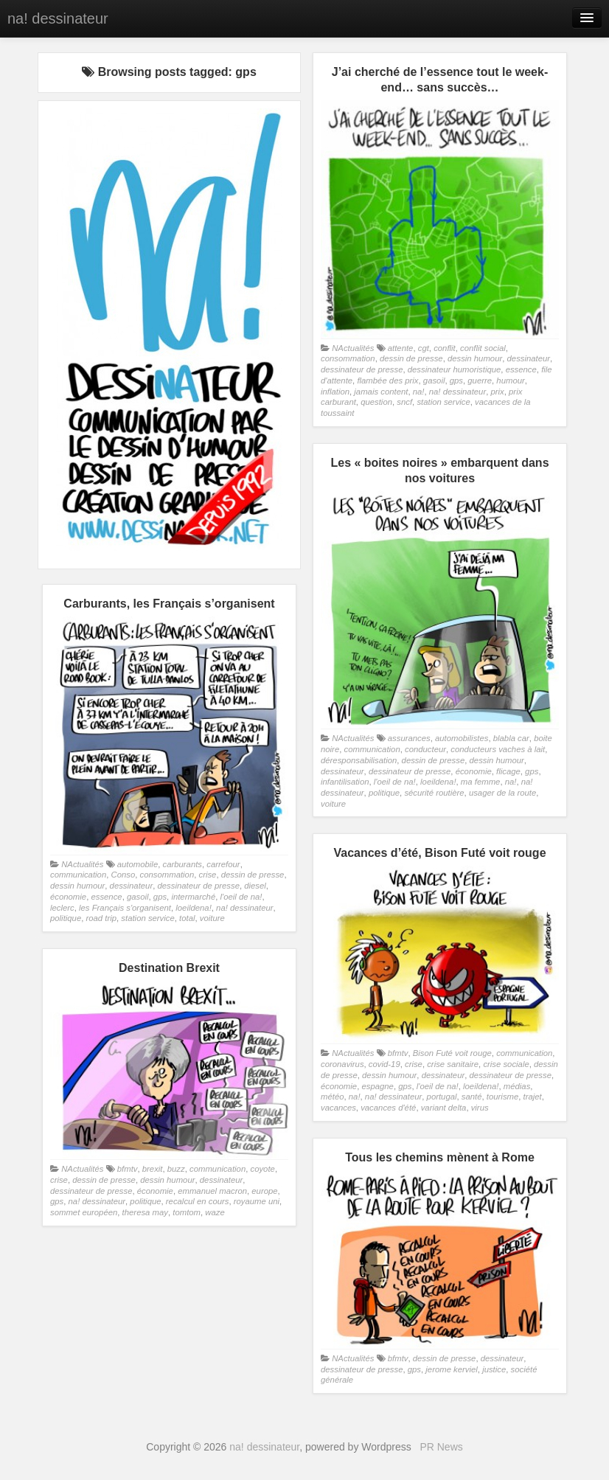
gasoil (434, 380)
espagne (377, 1086)
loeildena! (438, 781)
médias (517, 1086)
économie (474, 771)
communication (372, 749)
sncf (404, 401)
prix (497, 391)
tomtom (187, 1212)
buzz (176, 1168)
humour (510, 380)
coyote (262, 1168)
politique (384, 792)
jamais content (381, 391)
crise (208, 874)
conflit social (483, 348)
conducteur (425, 749)
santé (472, 1096)
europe (264, 1191)
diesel (255, 885)
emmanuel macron (212, 1191)
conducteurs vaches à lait (497, 749)
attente (401, 348)
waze (214, 1212)
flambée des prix (387, 380)
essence (521, 369)
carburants (182, 864)
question (376, 401)
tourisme (502, 1096)
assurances (409, 738)
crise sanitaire (452, 1064)
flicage (508, 771)
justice (494, 1369)
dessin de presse (411, 358)
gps (456, 380)
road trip (101, 918)
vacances (338, 1107)
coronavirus (342, 1064)
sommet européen (83, 1212)
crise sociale (506, 1064)
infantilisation (345, 781)
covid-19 (384, 1064)
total (187, 918)
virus (480, 1107)
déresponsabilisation (359, 760)
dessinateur (529, 358)
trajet (532, 1096)
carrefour (223, 864)
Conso (123, 874)
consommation (348, 358)
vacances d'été (388, 1107)
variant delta (444, 1107)
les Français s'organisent (125, 907)
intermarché (193, 896)
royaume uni (256, 1201)
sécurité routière (434, 792)
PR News (441, 1447)
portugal (442, 1096)
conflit (445, 348)
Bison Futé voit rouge (452, 1053)
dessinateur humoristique (454, 369)
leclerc (62, 907)
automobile (137, 864)
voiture (333, 803)
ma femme (481, 781)
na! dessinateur (57, 18)
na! (419, 391)
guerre (479, 380)
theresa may (145, 1212)
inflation (335, 391)
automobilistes (461, 738)
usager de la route (502, 792)
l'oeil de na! (395, 781)
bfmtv (398, 1053)
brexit (152, 1168)
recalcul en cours (197, 1201)
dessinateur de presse (362, 369)
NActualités (353, 348)
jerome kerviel (451, 1369)
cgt (423, 348)
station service (443, 401)
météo (332, 1096)
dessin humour (475, 358)
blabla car (511, 738)
